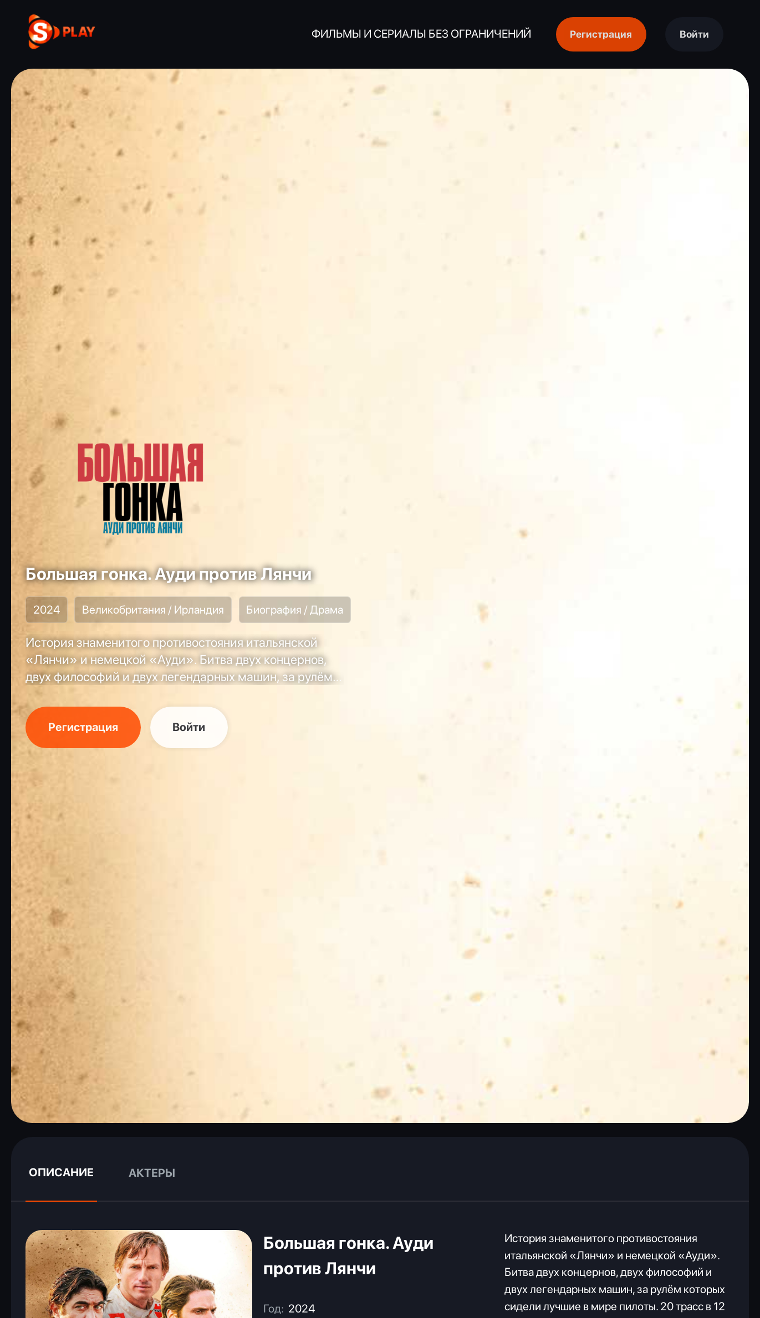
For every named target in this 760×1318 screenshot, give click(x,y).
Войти (694, 34)
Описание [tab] (61, 1172)
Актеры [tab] (152, 1173)
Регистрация (601, 34)
